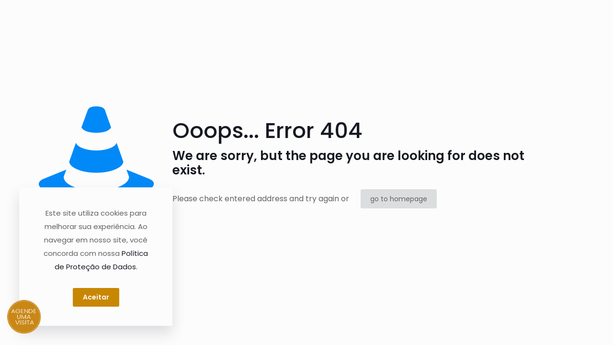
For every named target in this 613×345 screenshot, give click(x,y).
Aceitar (96, 297)
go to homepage (398, 199)
